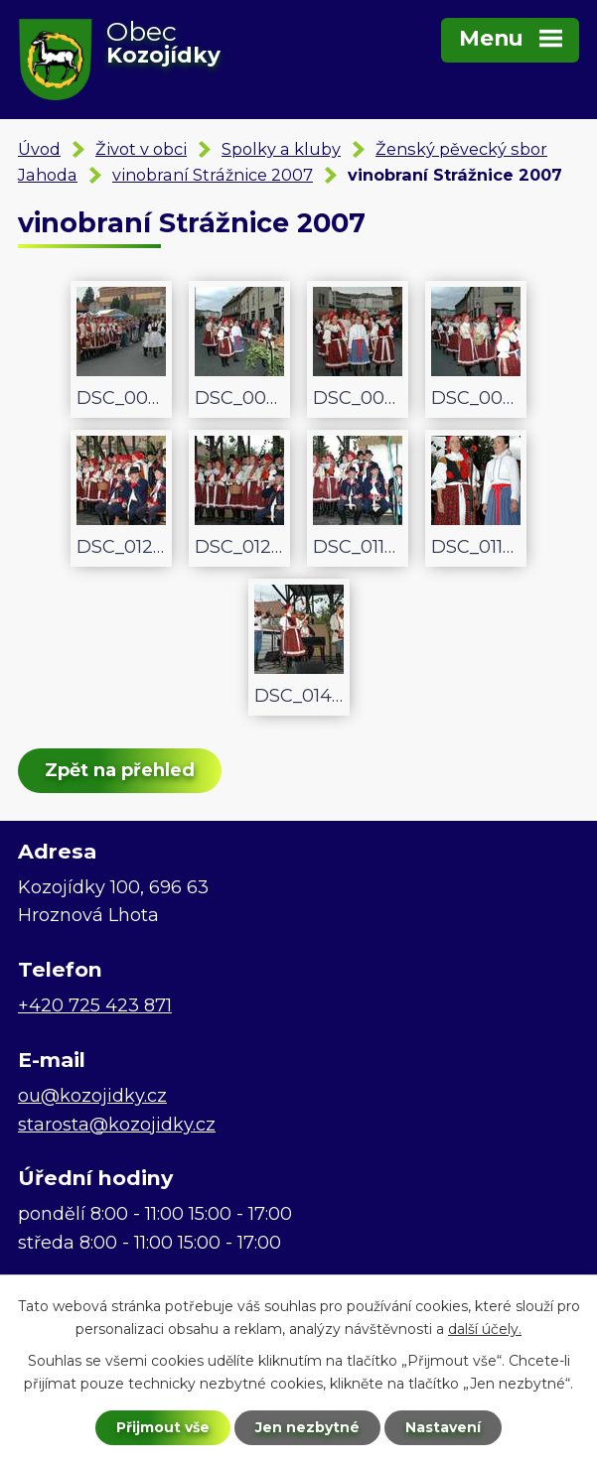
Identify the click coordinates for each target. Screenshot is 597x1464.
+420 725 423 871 (95, 1005)
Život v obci (141, 149)
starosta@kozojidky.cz (117, 1124)
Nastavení (443, 1427)
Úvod (39, 149)
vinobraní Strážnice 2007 (212, 175)
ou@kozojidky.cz (92, 1096)
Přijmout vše (163, 1427)
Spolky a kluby (281, 149)
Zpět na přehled (120, 770)
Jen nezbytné (307, 1427)
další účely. (485, 1329)
